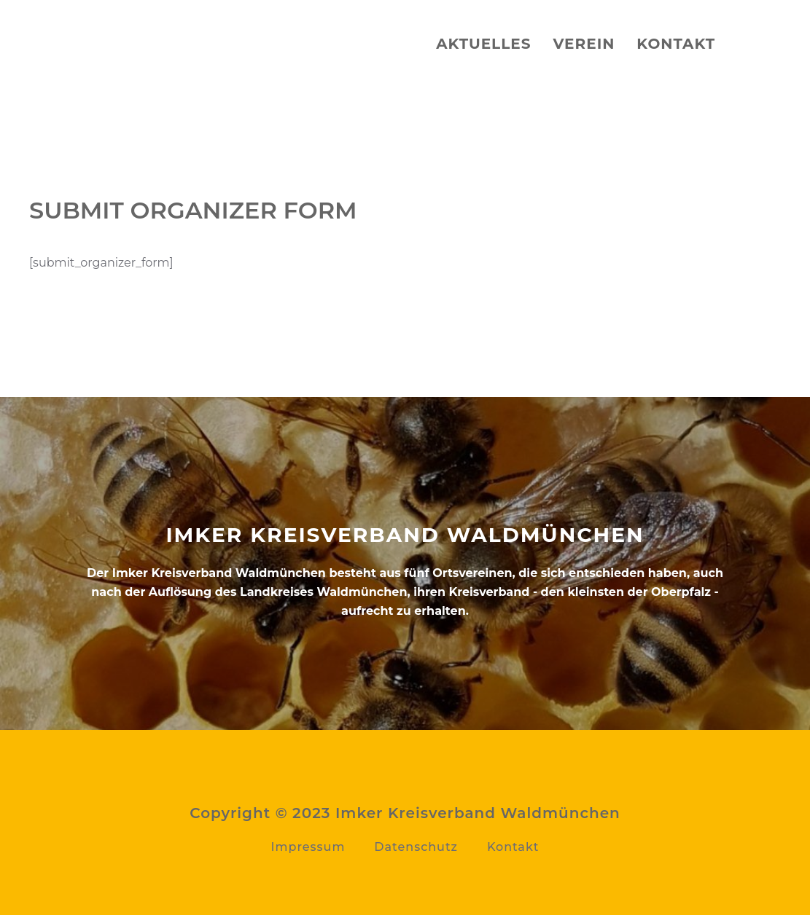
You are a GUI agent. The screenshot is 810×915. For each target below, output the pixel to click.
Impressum (308, 847)
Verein (584, 43)
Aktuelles (483, 43)
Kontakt (675, 43)
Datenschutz (416, 847)
